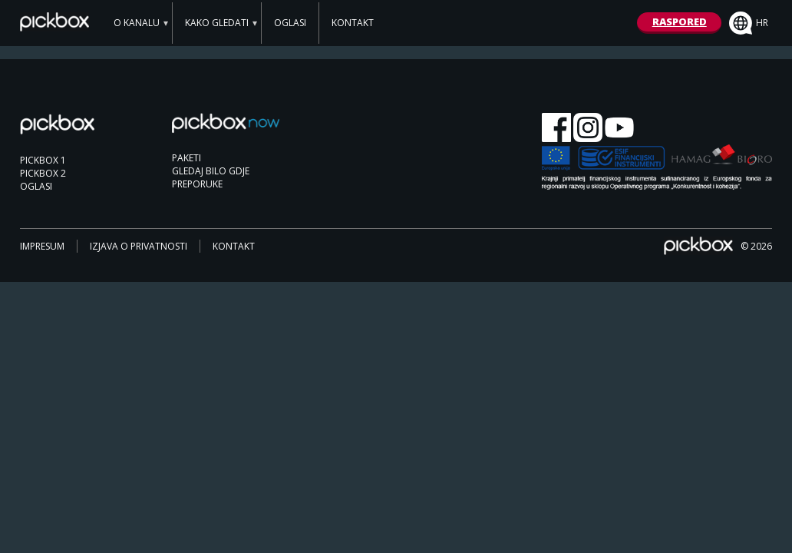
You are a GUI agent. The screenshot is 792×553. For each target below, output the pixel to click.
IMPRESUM (42, 246)
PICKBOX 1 (43, 160)
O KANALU (137, 22)
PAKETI (186, 157)
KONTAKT (353, 22)
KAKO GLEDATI (217, 22)
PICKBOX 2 (43, 173)
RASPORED (679, 21)
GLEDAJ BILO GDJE (210, 170)
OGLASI (290, 22)
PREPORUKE (197, 183)
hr (748, 23)
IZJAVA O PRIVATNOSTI (138, 246)
